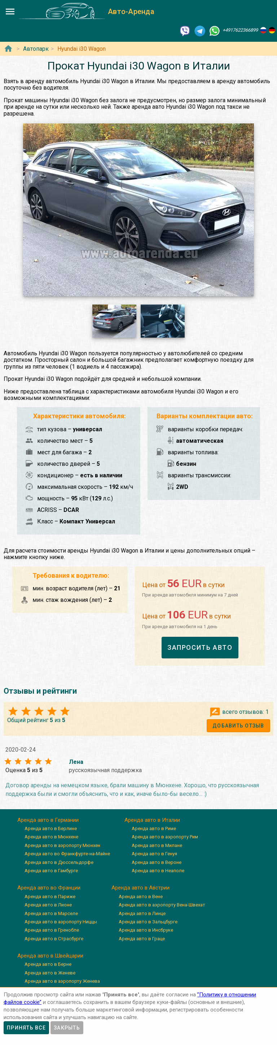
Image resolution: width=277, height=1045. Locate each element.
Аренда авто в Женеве (50, 973)
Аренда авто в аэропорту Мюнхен (62, 845)
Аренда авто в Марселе (51, 913)
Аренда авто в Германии (48, 820)
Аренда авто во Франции (48, 887)
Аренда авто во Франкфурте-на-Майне (67, 853)
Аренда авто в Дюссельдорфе (59, 862)
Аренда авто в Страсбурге (54, 938)
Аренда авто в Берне (48, 964)
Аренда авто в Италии (152, 820)
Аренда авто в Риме (154, 828)
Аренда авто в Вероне (156, 862)
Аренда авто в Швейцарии (50, 955)
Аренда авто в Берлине (51, 828)
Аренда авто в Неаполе (158, 870)
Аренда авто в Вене (141, 896)
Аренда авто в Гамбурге (51, 870)
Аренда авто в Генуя (154, 853)
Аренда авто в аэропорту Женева (62, 981)
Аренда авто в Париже (50, 896)
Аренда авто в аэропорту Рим (165, 836)
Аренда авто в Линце (142, 913)
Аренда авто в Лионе (48, 904)
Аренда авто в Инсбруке (146, 930)
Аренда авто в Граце (142, 938)
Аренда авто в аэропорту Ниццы (61, 921)
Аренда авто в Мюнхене (51, 836)
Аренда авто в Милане (157, 845)
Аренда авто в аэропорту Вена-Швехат (162, 904)
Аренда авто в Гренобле (52, 930)
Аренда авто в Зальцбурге (148, 921)
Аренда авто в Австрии (140, 887)
